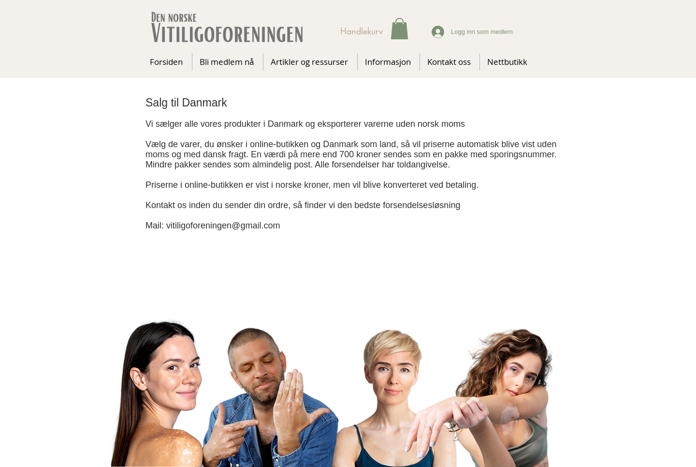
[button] (399, 28)
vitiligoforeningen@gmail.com (223, 225)
